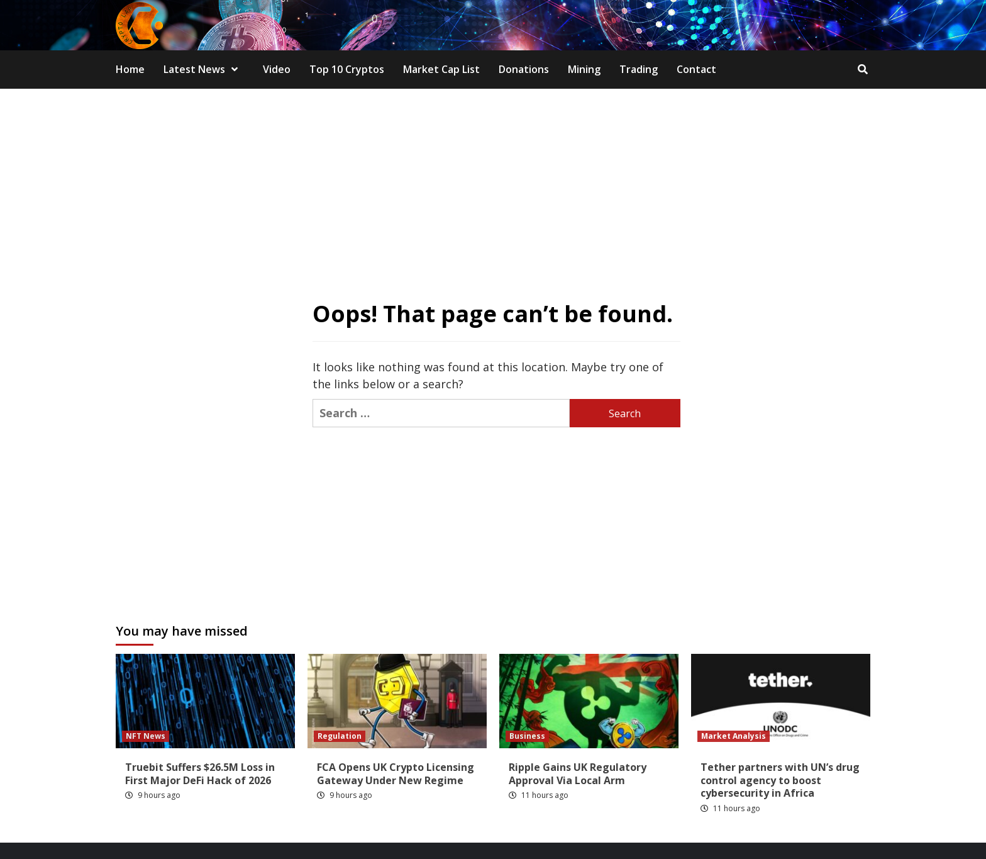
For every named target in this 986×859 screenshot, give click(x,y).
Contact (696, 69)
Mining (584, 69)
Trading (638, 69)
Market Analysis (733, 736)
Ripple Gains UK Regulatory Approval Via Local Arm (577, 773)
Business (527, 736)
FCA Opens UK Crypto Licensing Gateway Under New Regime (395, 773)
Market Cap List (441, 69)
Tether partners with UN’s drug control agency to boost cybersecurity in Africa (780, 780)
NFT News (145, 736)
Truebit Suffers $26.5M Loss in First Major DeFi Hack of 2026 (200, 773)
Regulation (340, 736)
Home (130, 69)
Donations (524, 69)
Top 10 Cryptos (346, 69)
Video (277, 69)
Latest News (203, 69)
